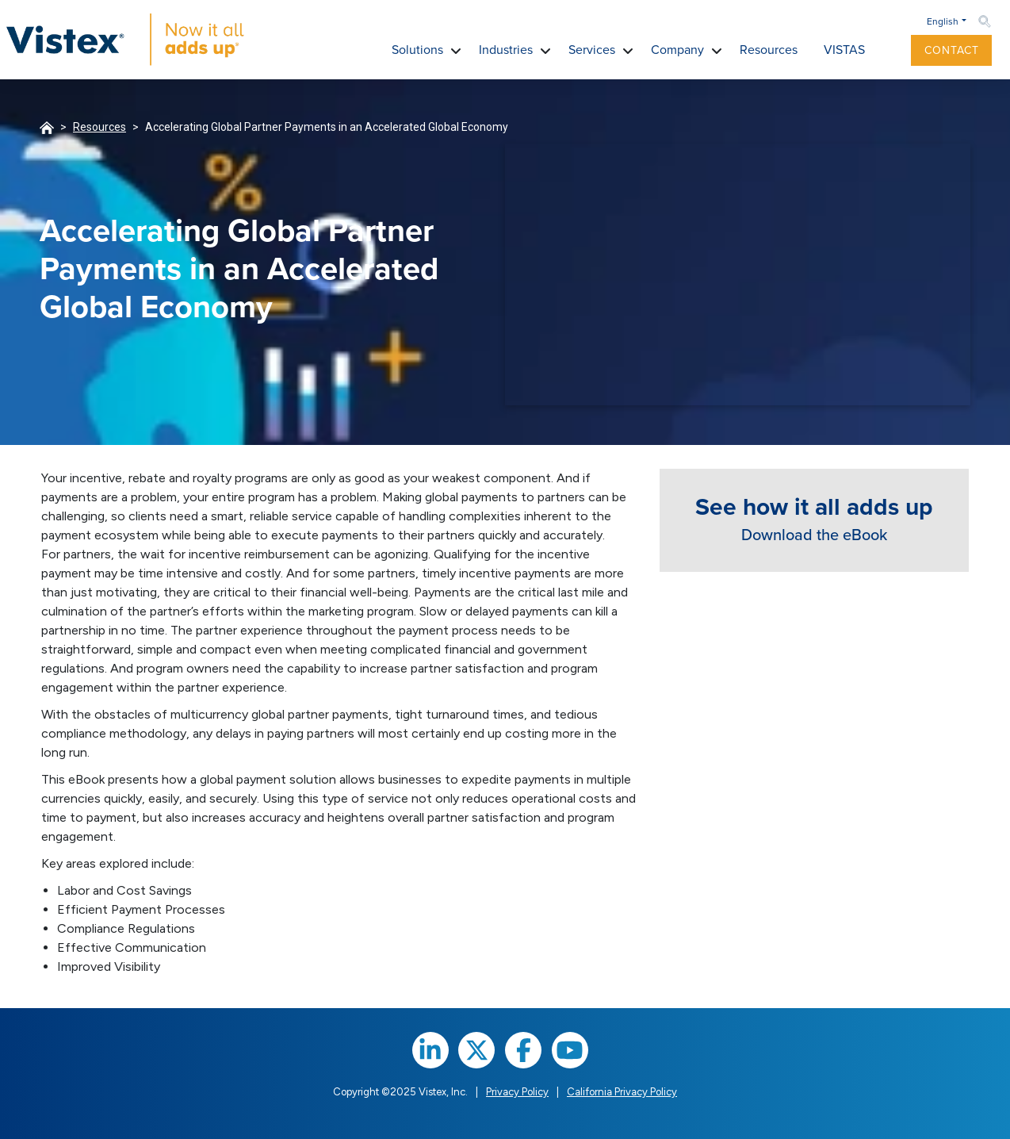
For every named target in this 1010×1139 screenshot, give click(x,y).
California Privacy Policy (622, 1092)
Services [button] (591, 49)
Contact (951, 50)
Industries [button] (506, 49)
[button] (891, 50)
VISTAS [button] (844, 49)
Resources (99, 127)
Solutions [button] (417, 49)
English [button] (942, 21)
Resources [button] (769, 49)
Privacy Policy (517, 1092)
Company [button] (677, 49)
